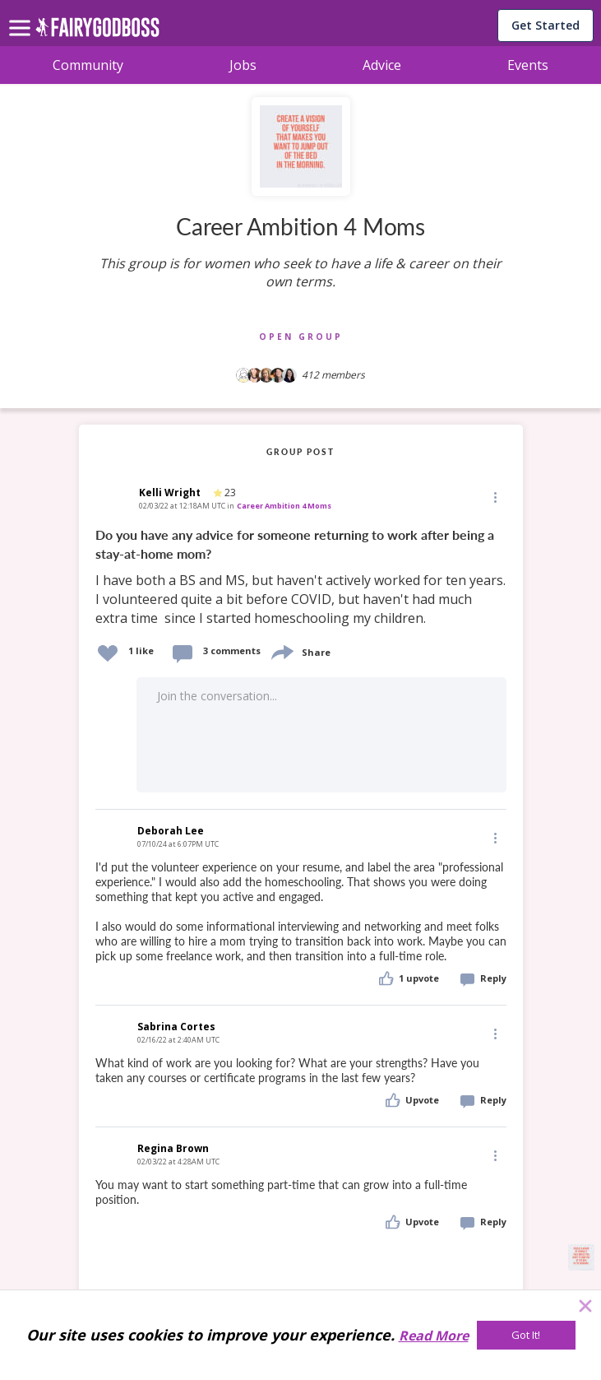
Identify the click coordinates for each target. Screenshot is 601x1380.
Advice (382, 65)
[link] (301, 577)
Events (527, 65)
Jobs (243, 65)
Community (88, 65)
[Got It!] (526, 1335)
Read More (434, 1336)
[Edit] (494, 496)
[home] (97, 31)
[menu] (22, 15)
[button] (494, 497)
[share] (281, 650)
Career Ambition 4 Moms (284, 505)
